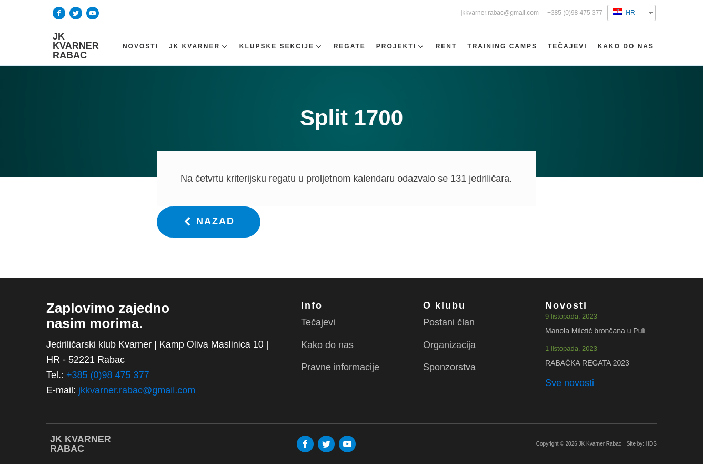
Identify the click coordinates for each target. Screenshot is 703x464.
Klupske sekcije (281, 46)
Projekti (400, 46)
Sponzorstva (449, 367)
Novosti (140, 46)
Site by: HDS (642, 444)
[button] (208, 222)
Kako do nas (626, 46)
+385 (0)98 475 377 (574, 12)
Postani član (449, 322)
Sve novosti (569, 383)
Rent (446, 46)
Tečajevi (567, 46)
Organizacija (449, 345)
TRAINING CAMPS (502, 46)
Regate (350, 46)
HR (624, 12)
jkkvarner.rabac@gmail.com (500, 12)
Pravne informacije (340, 367)
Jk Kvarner (199, 46)
